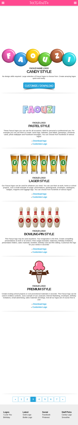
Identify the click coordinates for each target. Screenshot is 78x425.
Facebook (46, 415)
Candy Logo (67, 415)
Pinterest (46, 417)
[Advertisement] (39, 29)
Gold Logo (27, 415)
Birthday (6, 417)
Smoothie (66, 417)
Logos (6, 412)
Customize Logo (39, 144)
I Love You (7, 415)
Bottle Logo (27, 417)
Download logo (39, 141)
